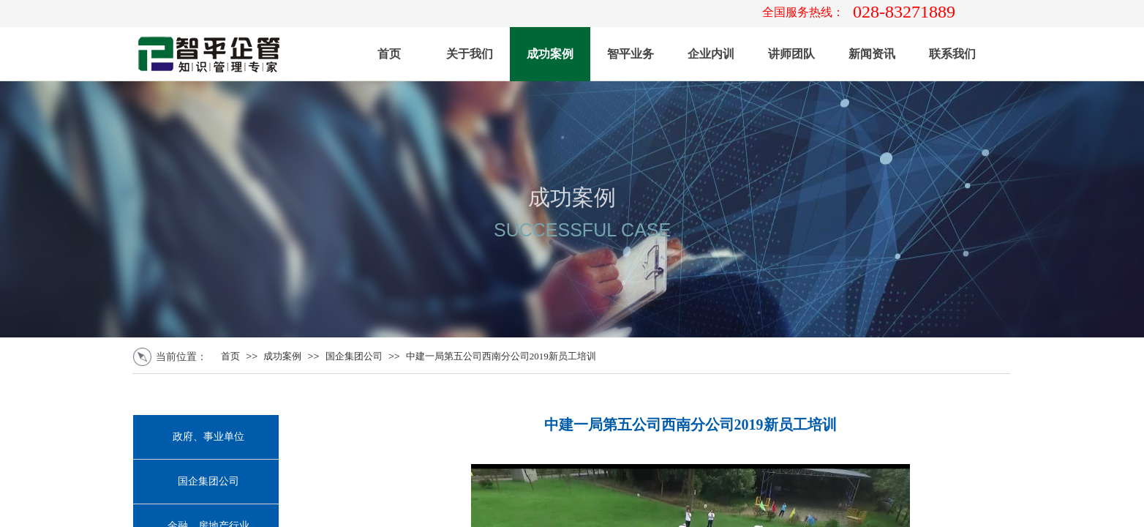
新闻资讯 (871, 54)
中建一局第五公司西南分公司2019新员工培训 (501, 356)
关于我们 (469, 54)
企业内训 (711, 54)
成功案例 (550, 54)
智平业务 (630, 54)
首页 (389, 54)
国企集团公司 (354, 356)
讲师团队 (791, 54)
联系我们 (952, 54)
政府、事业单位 (208, 436)
